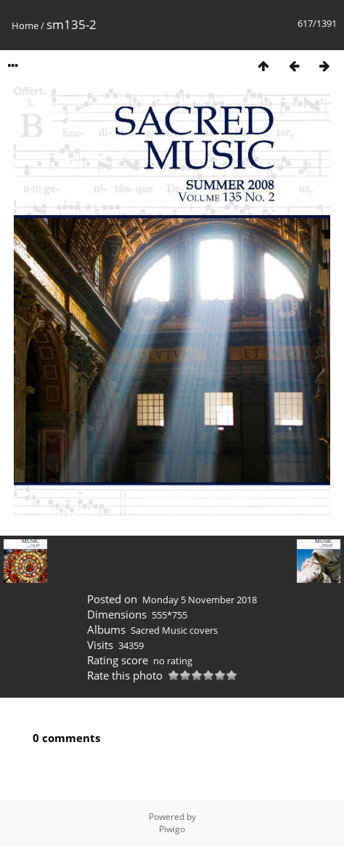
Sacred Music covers (174, 630)
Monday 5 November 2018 (199, 599)
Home (25, 25)
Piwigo (172, 829)
